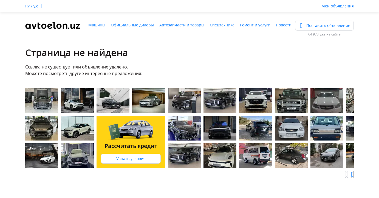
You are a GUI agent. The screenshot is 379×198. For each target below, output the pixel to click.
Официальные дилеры (132, 25)
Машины (96, 25)
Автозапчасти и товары (181, 25)
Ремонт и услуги (255, 25)
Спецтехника (222, 25)
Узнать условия (131, 158)
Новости (284, 25)
